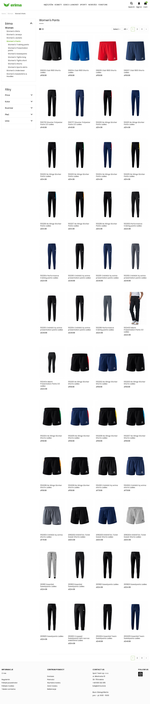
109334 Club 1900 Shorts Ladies (78, 71)
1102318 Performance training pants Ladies (105, 328)
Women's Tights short (17, 60)
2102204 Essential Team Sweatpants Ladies (106, 637)
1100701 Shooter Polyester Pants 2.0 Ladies (51, 123)
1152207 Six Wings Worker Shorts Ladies (134, 437)
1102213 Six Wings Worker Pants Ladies (78, 175)
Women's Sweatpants (17, 53)
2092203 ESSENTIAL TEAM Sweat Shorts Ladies (107, 536)
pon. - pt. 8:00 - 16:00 (101, 695)
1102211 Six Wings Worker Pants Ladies (134, 123)
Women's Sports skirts (17, 67)
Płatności (50, 679)
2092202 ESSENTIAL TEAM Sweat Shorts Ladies (79, 536)
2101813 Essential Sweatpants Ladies (76, 585)
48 (126, 29)
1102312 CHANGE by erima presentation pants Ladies (135, 276)
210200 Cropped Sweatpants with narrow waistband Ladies (78, 638)
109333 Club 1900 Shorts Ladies (50, 71)
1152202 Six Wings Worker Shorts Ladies (107, 382)
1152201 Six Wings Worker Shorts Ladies (78, 382)
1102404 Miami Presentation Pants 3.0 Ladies (50, 383)
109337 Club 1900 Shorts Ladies (134, 71)
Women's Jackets (14, 38)
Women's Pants (14, 41)
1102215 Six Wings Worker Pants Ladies (134, 175)
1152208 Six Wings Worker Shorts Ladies (51, 486)
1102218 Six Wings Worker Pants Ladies (106, 224)
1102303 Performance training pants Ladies (133, 224)
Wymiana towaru (53, 683)
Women (9, 27)
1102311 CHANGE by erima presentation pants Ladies (107, 276)
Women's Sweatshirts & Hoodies (17, 75)
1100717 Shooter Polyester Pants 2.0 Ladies (79, 123)
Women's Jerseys (14, 34)
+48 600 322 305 (99, 683)
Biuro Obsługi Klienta (100, 692)
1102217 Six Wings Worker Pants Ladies (78, 224)
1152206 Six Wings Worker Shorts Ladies (107, 437)
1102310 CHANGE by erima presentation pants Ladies (79, 276)
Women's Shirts (13, 31)
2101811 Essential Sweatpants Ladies (48, 585)
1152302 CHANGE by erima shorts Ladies (135, 486)
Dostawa (50, 676)
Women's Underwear (16, 70)
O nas (4, 673)
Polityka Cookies (8, 686)
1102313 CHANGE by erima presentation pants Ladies (51, 328)
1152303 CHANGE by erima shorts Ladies (51, 536)
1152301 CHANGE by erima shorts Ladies (107, 486)
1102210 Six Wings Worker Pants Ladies (106, 123)
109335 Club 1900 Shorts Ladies (106, 71)
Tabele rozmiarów (8, 689)
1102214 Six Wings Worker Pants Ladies (106, 175)
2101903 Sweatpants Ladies (135, 584)
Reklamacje (51, 689)
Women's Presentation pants (18, 49)
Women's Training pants (18, 44)
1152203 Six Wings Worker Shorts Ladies (134, 382)
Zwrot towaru (52, 686)
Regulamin (6, 679)
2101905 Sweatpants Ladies (51, 636)
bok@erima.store (99, 686)
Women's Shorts (15, 64)
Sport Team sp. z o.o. (101, 673)
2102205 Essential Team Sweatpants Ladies (134, 637)
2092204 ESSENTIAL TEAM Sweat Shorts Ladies (135, 536)
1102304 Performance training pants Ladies (49, 276)
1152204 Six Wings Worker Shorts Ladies (51, 437)
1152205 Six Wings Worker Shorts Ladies (79, 437)
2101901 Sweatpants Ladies (107, 584)
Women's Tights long (17, 57)
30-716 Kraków (98, 679)
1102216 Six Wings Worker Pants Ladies (50, 224)
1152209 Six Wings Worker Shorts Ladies (79, 486)
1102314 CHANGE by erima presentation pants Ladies (79, 328)
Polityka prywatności (9, 683)
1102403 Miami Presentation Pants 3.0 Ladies (133, 329)
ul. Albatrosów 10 (99, 676)
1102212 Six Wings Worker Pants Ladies (50, 175)
